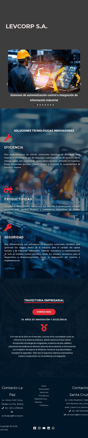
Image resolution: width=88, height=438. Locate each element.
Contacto (44, 405)
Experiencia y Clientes (41, 400)
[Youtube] (43, 428)
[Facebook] (34, 428)
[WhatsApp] (53, 428)
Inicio (43, 386)
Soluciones (44, 389)
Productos (44, 396)
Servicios (44, 392)
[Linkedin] (48, 428)
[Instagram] (39, 428)
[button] (7, 84)
